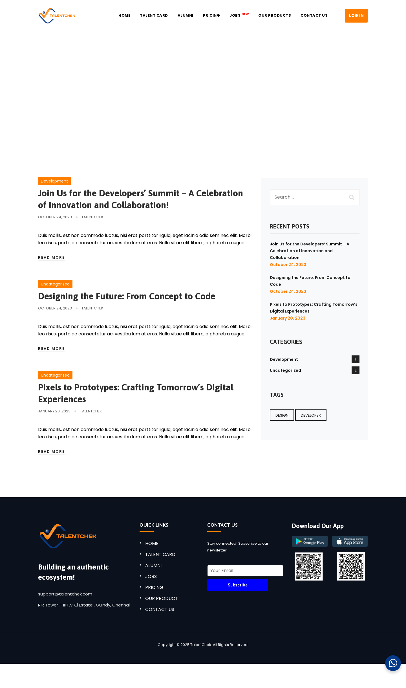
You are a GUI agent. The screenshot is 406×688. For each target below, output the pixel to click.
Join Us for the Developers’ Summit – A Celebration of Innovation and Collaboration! (309, 250)
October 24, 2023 (288, 264)
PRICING (154, 587)
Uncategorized (55, 284)
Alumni (185, 15)
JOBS (239, 15)
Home (124, 15)
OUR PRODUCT (161, 598)
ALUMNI (153, 565)
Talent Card (154, 15)
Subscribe (238, 585)
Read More (51, 257)
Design (281, 415)
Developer (311, 415)
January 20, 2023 (287, 318)
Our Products (274, 15)
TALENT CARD (160, 554)
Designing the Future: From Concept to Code (126, 296)
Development (54, 181)
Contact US (314, 15)
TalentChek (92, 217)
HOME (151, 543)
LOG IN (356, 15)
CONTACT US (159, 609)
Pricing (211, 15)
